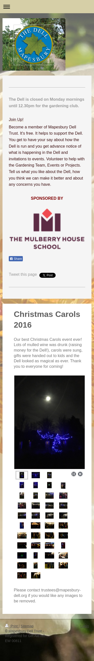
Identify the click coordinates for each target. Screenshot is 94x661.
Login (84, 626)
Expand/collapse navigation (47, 6)
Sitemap (27, 626)
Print (12, 626)
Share (16, 259)
